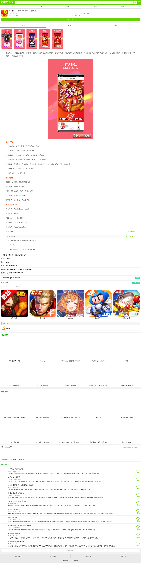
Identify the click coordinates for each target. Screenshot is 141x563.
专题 (123, 6)
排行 (95, 6)
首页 (13, 6)
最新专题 (88, 556)
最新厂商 (123, 556)
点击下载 (70, 19)
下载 (138, 472)
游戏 (41, 6)
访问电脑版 (74, 561)
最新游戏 (17, 556)
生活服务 (15, 15)
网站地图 (66, 561)
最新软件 (53, 556)
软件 (68, 6)
